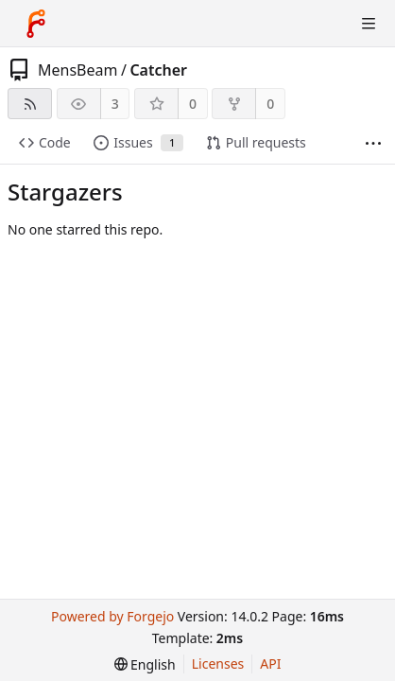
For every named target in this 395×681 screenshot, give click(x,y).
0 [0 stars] (193, 104)
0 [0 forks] (270, 104)
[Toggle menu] (369, 24)
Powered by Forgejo (112, 616)
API (270, 663)
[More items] (373, 143)
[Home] (35, 24)
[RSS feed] (30, 103)
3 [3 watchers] (115, 104)
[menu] (145, 664)
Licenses (218, 663)
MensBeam (77, 70)
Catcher (158, 70)
